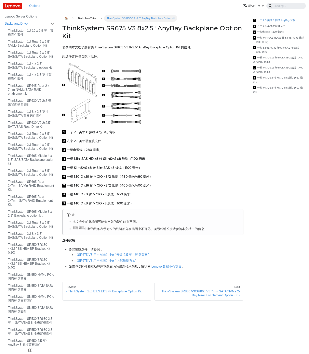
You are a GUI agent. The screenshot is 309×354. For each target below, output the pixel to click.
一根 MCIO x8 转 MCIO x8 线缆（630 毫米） (278, 79)
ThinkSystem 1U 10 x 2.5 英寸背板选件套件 (30, 32)
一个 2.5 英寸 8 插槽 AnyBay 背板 (274, 20)
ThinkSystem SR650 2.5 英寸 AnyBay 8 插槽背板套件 (28, 342)
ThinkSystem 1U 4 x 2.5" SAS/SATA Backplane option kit (30, 65)
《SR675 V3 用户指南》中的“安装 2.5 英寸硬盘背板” (112, 254)
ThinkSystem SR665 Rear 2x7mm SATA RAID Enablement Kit (30, 200)
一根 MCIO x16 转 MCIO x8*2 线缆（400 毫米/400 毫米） (278, 69)
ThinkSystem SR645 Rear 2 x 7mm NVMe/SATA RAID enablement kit (28, 89)
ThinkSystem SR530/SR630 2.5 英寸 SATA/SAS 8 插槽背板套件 (30, 320)
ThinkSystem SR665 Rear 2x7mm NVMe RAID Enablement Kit (31, 185)
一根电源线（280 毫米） (269, 32)
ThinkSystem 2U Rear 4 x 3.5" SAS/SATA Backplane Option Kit (30, 172)
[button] (253, 5)
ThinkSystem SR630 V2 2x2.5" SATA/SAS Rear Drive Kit (29, 124)
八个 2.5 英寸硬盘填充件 (269, 26)
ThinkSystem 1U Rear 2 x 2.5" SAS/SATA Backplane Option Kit (30, 54)
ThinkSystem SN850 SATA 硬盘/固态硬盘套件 (30, 309)
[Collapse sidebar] (29, 350)
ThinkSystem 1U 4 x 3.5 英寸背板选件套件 (30, 76)
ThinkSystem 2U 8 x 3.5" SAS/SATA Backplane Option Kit (30, 235)
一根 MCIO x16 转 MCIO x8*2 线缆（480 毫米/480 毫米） (278, 59)
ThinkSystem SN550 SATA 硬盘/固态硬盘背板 (30, 287)
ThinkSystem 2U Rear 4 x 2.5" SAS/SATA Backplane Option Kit (30, 146)
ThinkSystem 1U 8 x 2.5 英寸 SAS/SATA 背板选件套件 (28, 113)
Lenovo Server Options (21, 16)
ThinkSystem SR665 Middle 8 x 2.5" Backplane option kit (30, 213)
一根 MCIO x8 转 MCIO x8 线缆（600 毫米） (278, 89)
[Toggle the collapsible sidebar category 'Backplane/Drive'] (52, 23)
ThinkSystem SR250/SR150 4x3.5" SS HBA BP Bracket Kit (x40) (29, 263)
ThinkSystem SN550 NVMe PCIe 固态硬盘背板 (31, 276)
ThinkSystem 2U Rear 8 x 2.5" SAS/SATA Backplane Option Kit (30, 224)
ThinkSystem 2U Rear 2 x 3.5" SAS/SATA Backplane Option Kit (30, 135)
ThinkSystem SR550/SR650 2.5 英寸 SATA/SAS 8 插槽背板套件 (30, 331)
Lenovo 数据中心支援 (166, 266)
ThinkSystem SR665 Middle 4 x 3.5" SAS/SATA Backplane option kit (31, 159)
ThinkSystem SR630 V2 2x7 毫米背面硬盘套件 (29, 102)
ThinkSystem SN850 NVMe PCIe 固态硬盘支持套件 (31, 298)
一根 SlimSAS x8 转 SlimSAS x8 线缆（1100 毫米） (276, 50)
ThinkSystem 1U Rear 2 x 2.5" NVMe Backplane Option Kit (29, 43)
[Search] (286, 6)
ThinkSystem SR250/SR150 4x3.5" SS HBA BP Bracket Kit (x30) (29, 248)
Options (34, 5)
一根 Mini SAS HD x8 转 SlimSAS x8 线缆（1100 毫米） (278, 39)
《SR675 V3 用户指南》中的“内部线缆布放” (105, 260)
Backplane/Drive (16, 23)
